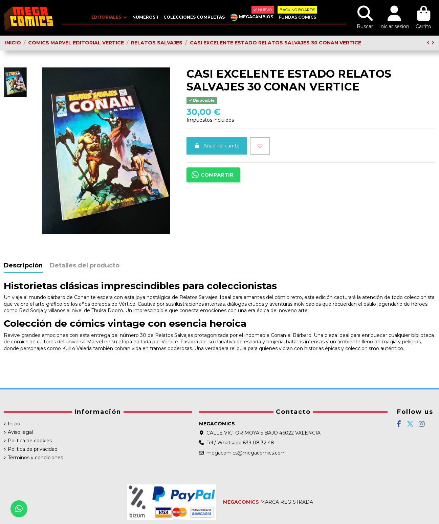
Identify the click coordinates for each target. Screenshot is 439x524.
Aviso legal (20, 432)
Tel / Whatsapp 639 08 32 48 (240, 443)
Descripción (23, 265)
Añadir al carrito (217, 146)
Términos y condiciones (35, 458)
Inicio (14, 424)
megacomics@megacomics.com (246, 453)
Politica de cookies (30, 441)
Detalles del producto (84, 265)
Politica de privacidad (33, 449)
